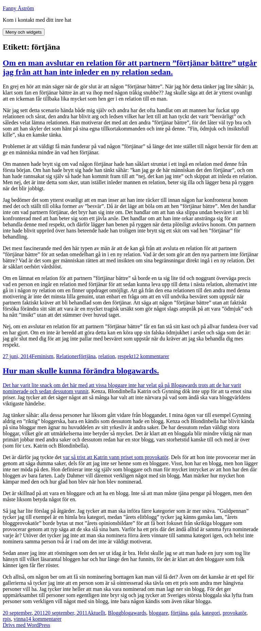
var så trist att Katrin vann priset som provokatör (115, 457)
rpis (7, 619)
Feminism (42, 356)
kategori (211, 613)
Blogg (114, 613)
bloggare (158, 613)
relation (106, 356)
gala (194, 613)
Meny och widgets (23, 32)
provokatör (234, 613)
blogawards (133, 613)
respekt (125, 356)
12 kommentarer (151, 356)
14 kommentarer (44, 619)
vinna (20, 619)
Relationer (67, 356)
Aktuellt (96, 613)
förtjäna (87, 356)
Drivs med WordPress (26, 625)
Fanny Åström (18, 8)
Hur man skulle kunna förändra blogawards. (81, 370)
